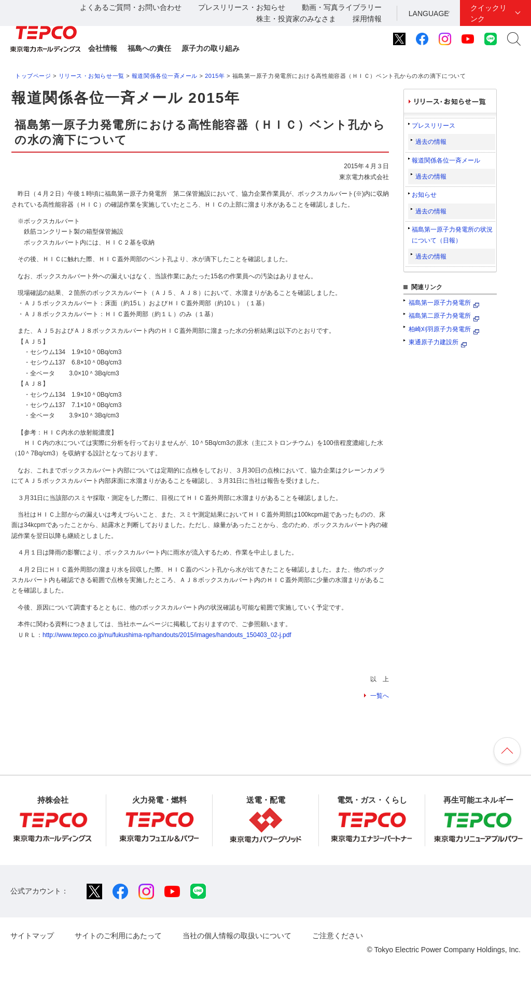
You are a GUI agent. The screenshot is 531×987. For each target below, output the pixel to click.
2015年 (215, 76)
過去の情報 (430, 141)
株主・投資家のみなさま (296, 19)
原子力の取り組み (210, 48)
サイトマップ (32, 935)
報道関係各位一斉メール (165, 76)
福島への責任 (149, 48)
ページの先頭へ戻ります (507, 750)
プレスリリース (433, 125)
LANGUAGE (429, 13)
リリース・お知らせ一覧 (91, 76)
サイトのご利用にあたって (118, 935)
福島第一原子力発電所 (440, 302)
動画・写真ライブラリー (342, 7)
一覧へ (379, 695)
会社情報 (102, 48)
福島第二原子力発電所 (440, 315)
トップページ (33, 76)
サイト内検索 (514, 39)
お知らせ (424, 194)
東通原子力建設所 (433, 342)
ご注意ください (337, 935)
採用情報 (367, 19)
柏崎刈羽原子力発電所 (440, 329)
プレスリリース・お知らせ (241, 7)
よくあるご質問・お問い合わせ (130, 7)
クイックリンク (488, 13)
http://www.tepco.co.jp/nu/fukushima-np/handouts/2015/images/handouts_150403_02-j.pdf (167, 635)
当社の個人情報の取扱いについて (237, 935)
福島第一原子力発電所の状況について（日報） (452, 235)
